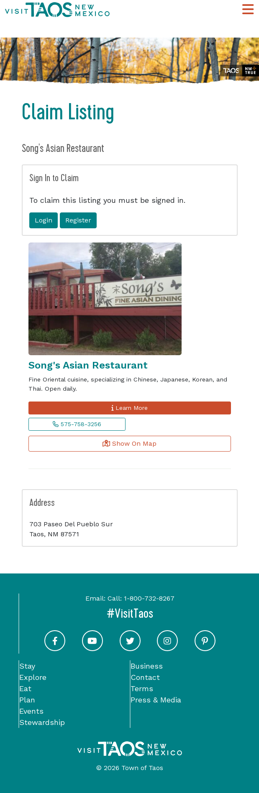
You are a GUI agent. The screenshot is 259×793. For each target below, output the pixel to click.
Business (147, 666)
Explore (32, 677)
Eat (25, 688)
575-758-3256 (77, 424)
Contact (145, 677)
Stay (27, 666)
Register (78, 220)
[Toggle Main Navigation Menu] (248, 9)
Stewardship (42, 722)
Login (43, 220)
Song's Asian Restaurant (88, 365)
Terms (142, 688)
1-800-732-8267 (149, 598)
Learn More (129, 407)
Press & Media (156, 699)
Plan (27, 699)
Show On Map (129, 443)
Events (31, 711)
